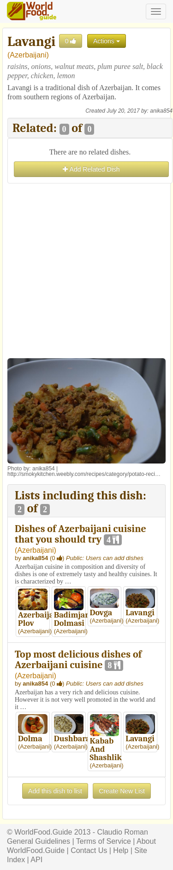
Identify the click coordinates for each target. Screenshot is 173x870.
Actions (106, 41)
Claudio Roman (122, 832)
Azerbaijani (28, 55)
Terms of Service (103, 841)
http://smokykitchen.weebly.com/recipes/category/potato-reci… (84, 474)
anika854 (161, 111)
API (36, 860)
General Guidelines (38, 841)
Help (120, 850)
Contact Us (89, 850)
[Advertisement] (86, 272)
